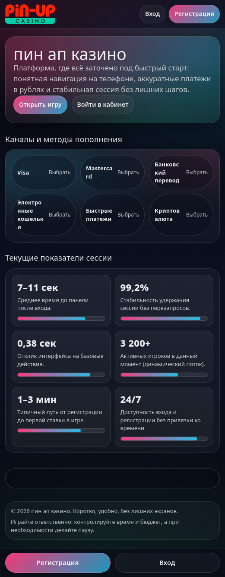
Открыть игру (40, 104)
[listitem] (44, 173)
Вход (152, 14)
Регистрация (194, 14)
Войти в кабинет (103, 104)
